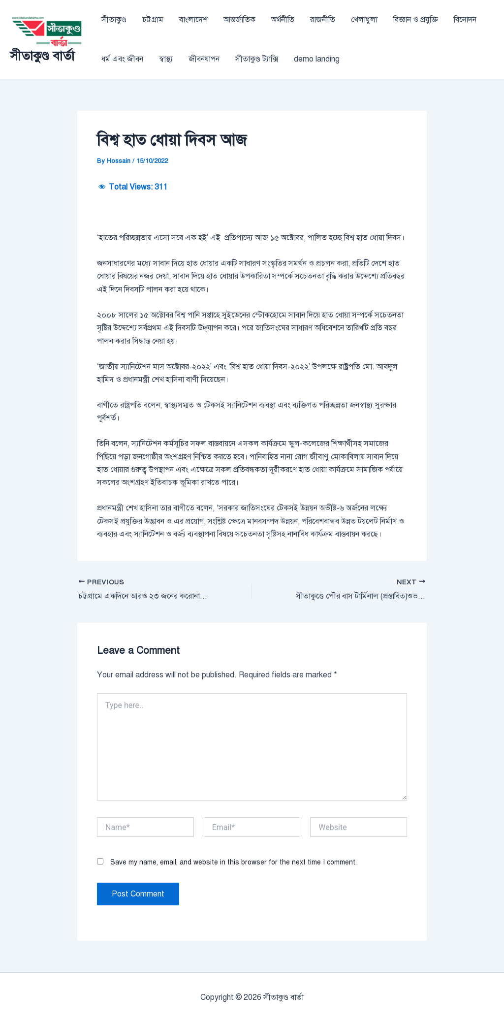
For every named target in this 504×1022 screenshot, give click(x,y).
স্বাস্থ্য (166, 59)
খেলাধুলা (364, 20)
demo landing (317, 59)
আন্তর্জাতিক (239, 20)
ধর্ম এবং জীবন (122, 59)
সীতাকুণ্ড (113, 20)
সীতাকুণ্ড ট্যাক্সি (256, 59)
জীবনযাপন (204, 59)
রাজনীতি (322, 20)
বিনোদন (465, 20)
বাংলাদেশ (193, 20)
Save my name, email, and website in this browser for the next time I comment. (233, 862)
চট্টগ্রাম (152, 20)
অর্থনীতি (282, 20)
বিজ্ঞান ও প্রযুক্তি (415, 20)
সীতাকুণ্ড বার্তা (42, 56)
